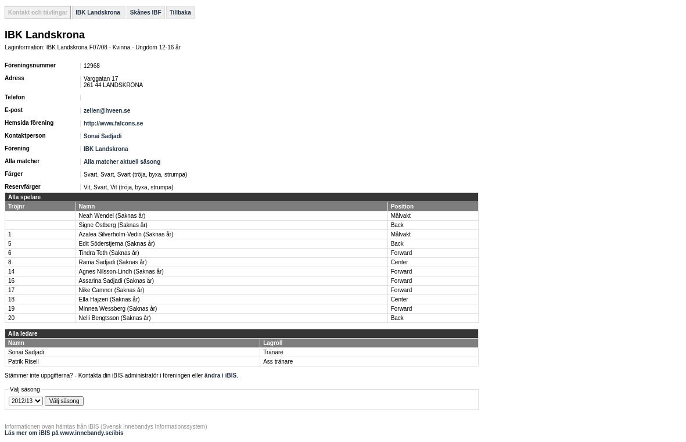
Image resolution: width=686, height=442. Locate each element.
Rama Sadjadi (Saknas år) (113, 262)
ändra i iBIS (220, 375)
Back (397, 225)
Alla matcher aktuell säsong (122, 162)
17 (11, 290)
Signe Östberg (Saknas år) (113, 225)
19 (11, 309)
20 (11, 318)
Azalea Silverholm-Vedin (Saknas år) (126, 234)
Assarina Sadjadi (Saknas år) (117, 281)
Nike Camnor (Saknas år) (112, 290)
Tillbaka (180, 12)
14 (11, 271)
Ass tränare (278, 361)
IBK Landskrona (98, 12)
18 (11, 299)
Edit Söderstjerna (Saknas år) (117, 243)
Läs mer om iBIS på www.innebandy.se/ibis (64, 433)
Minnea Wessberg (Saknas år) (118, 309)
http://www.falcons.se (113, 123)
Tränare (273, 352)
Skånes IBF (145, 12)
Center (399, 262)
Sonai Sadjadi (103, 136)
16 (11, 281)
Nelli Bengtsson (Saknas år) (115, 318)
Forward (401, 253)
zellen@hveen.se (107, 110)
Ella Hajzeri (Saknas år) (109, 299)
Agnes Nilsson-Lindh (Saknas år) (121, 271)
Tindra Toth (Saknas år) (109, 253)
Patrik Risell (23, 361)
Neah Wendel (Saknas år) (112, 216)
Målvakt (401, 216)
